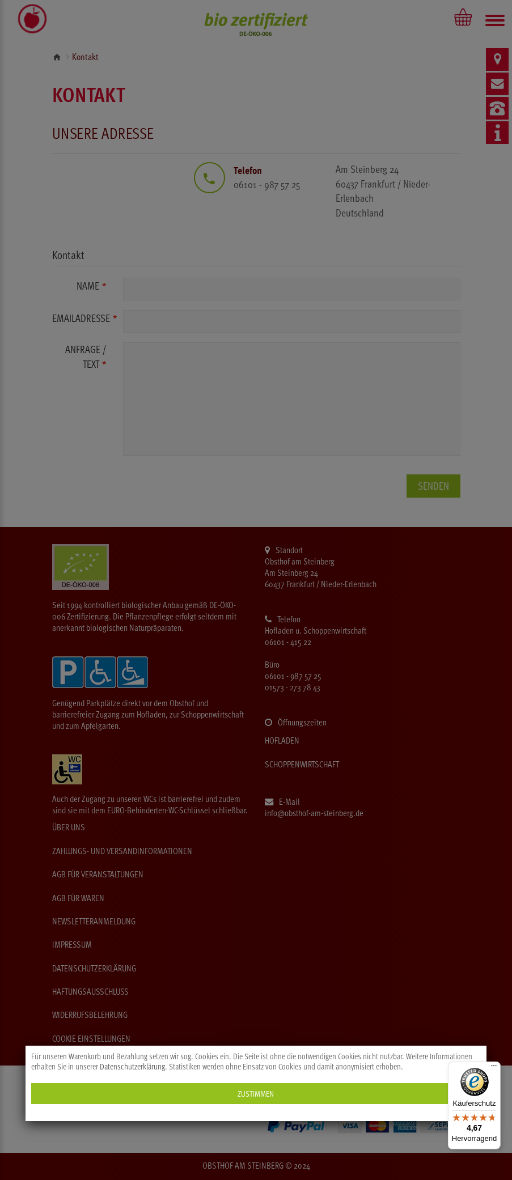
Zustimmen (256, 1093)
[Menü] (494, 1068)
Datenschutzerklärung (132, 1067)
